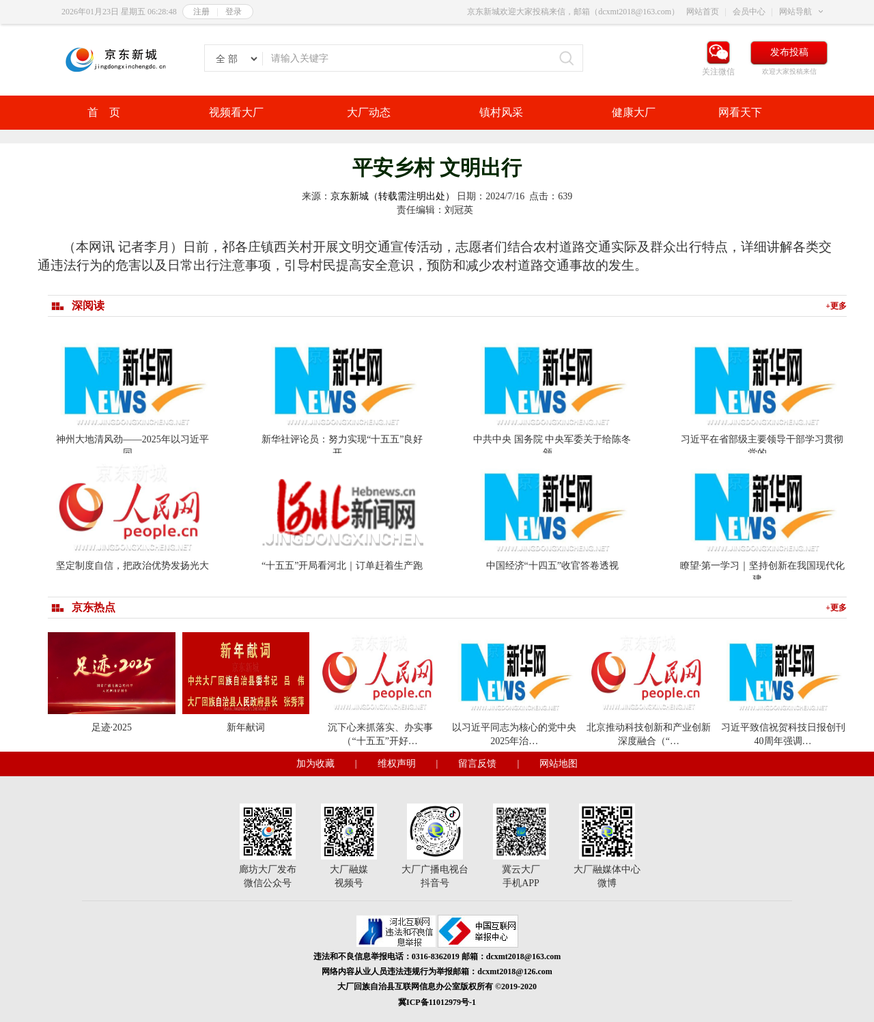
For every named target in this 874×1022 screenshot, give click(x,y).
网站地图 (558, 763)
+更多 (836, 306)
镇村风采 (501, 112)
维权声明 (397, 763)
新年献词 (246, 727)
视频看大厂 (236, 112)
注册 (201, 11)
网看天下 (740, 112)
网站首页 (702, 11)
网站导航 (795, 11)
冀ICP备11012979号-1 (437, 1002)
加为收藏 (315, 763)
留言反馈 (477, 763)
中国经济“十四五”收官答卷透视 (552, 565)
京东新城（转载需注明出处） (392, 196)
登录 (233, 11)
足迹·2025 (111, 727)
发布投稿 (789, 52)
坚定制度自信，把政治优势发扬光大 (132, 565)
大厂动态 (369, 112)
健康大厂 (634, 112)
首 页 (103, 112)
